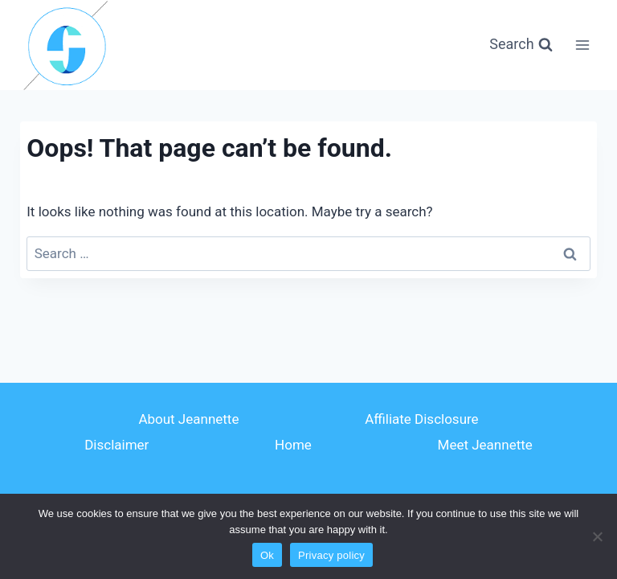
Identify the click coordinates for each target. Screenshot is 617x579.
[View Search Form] (520, 45)
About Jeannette (188, 419)
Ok (267, 555)
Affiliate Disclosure (421, 419)
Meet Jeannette (485, 445)
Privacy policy (331, 555)
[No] (597, 536)
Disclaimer (116, 445)
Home (293, 445)
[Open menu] (583, 44)
